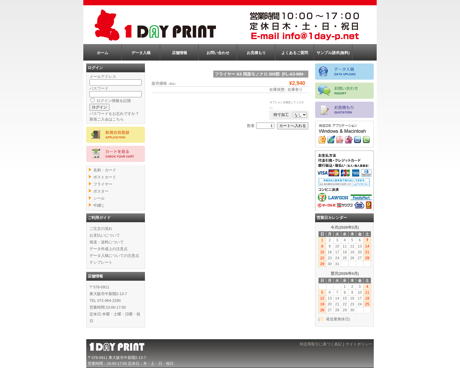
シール (99, 198)
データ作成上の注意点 (108, 249)
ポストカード (104, 177)
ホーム (102, 53)
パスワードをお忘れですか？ (114, 113)
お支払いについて (104, 235)
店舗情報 (179, 53)
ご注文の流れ (100, 228)
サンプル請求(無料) (333, 53)
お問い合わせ (218, 53)
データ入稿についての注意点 (114, 255)
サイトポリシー (359, 344)
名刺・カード (104, 170)
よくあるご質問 (294, 53)
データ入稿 (140, 53)
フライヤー (102, 184)
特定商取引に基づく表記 (321, 344)
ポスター (101, 191)
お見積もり (256, 53)
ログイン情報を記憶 (111, 100)
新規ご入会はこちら (106, 119)
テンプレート (100, 262)
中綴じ (99, 205)
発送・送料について (106, 242)
